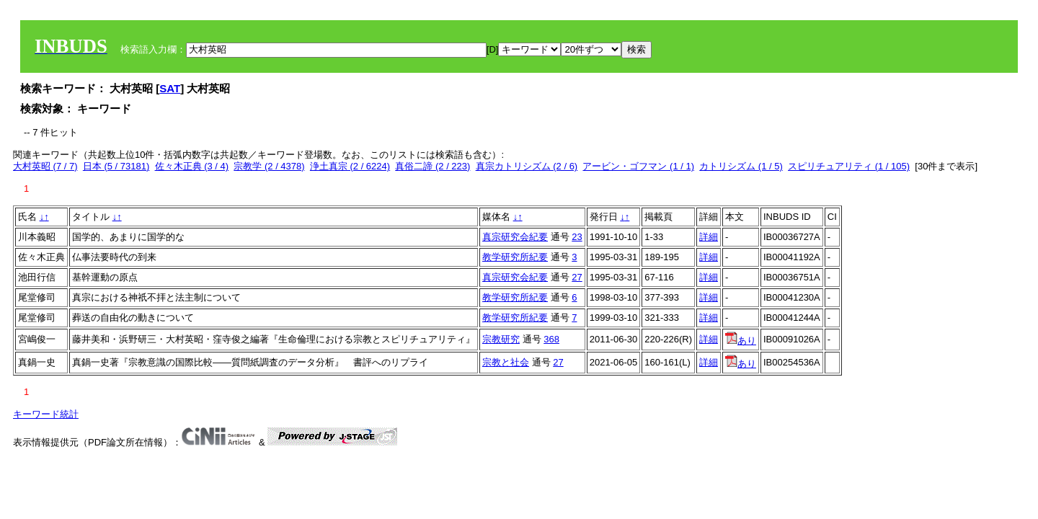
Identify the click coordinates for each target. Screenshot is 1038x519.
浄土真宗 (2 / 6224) (350, 166)
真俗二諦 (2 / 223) (432, 166)
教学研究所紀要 (515, 257)
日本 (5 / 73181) (116, 166)
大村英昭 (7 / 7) (45, 166)
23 (577, 236)
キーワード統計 (46, 414)
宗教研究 (501, 339)
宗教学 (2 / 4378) (269, 166)
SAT (169, 88)
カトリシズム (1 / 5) (741, 166)
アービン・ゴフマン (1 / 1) (638, 166)
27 (577, 277)
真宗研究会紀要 (515, 236)
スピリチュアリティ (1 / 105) (849, 166)
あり (740, 340)
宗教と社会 (505, 362)
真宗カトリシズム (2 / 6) (527, 166)
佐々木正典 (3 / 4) (192, 166)
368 (551, 339)
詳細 (708, 236)
